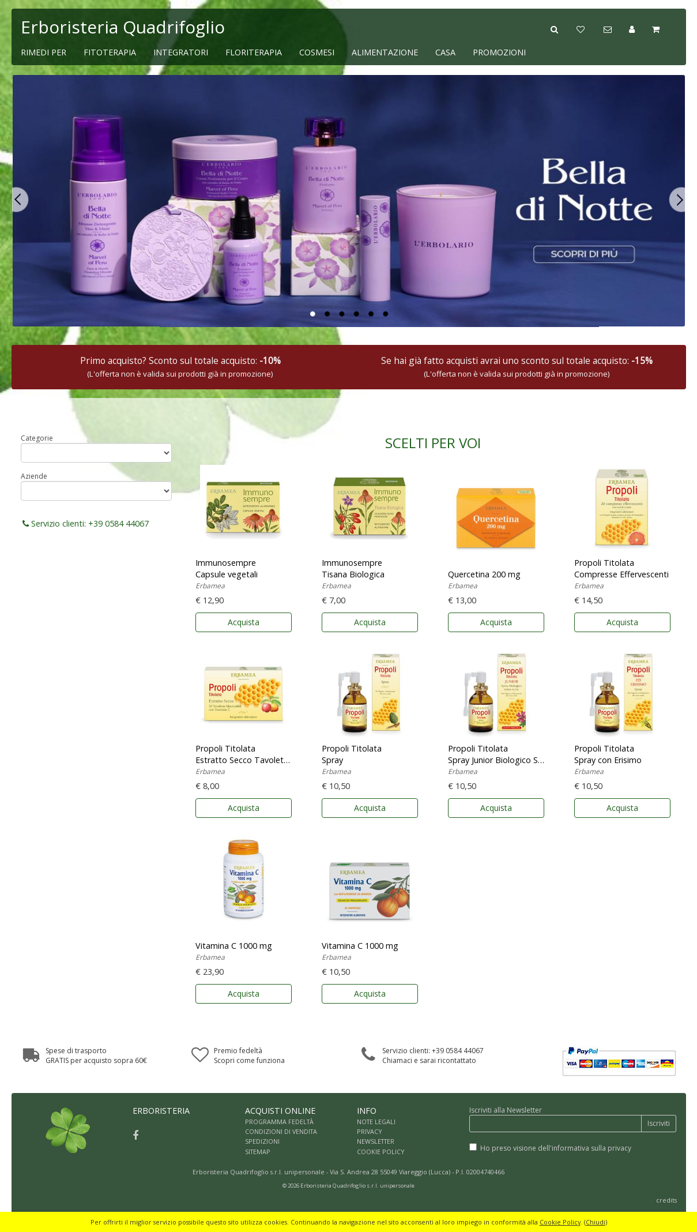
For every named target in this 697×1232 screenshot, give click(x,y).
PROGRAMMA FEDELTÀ (279, 1121)
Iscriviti (658, 1123)
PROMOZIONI (499, 52)
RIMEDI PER (43, 52)
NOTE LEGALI (376, 1121)
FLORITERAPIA (253, 52)
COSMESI (316, 52)
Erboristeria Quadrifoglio (123, 27)
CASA (445, 52)
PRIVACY (369, 1131)
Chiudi (595, 1222)
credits (666, 1200)
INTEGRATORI (180, 52)
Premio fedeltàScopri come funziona (249, 1055)
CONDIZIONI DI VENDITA (281, 1131)
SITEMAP (257, 1151)
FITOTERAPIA (110, 52)
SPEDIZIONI (262, 1141)
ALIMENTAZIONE (385, 52)
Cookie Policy (560, 1222)
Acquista (243, 622)
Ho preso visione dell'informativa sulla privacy (555, 1148)
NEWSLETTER (375, 1141)
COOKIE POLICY (381, 1151)
